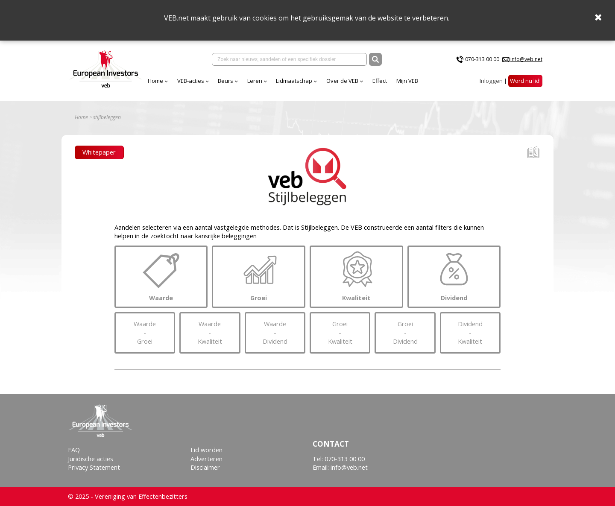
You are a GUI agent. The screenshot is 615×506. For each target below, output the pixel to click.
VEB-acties (190, 81)
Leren (254, 81)
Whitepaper (99, 152)
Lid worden (206, 450)
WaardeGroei (145, 332)
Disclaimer (205, 467)
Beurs (225, 81)
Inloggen (491, 81)
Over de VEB (342, 81)
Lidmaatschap (294, 81)
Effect (379, 81)
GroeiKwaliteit (340, 332)
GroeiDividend (405, 332)
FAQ (74, 450)
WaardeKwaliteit (209, 332)
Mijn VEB (407, 81)
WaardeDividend (275, 332)
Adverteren (206, 459)
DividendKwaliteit (470, 332)
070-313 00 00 (482, 59)
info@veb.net (526, 59)
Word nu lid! (525, 81)
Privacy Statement (94, 467)
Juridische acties (90, 459)
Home (155, 81)
